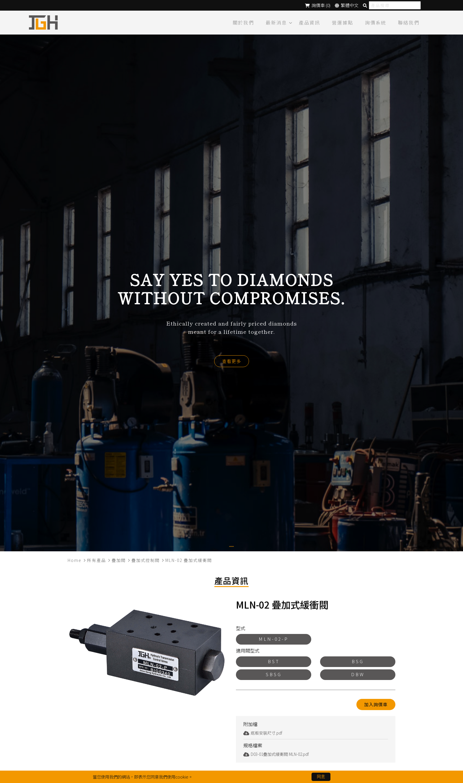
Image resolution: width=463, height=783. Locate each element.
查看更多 (231, 361)
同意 (321, 776)
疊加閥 (119, 560)
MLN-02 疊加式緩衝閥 (188, 560)
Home (74, 560)
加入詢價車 (376, 704)
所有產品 (96, 560)
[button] (231, 546)
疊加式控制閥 (145, 560)
